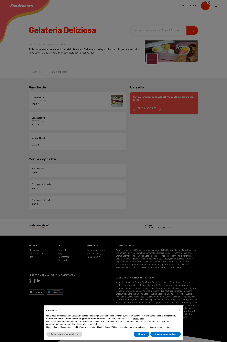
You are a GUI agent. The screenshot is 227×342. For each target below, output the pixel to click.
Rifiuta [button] (141, 334)
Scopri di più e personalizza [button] (64, 334)
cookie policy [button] (138, 318)
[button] (179, 310)
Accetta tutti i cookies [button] (165, 334)
